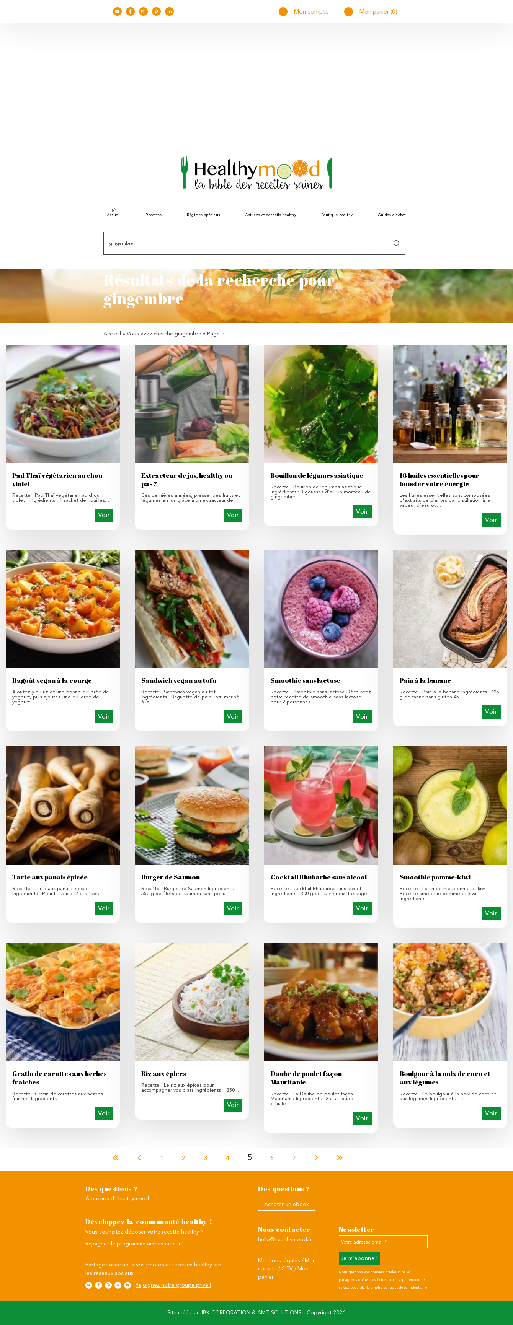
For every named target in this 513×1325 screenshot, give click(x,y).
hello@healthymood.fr (285, 1239)
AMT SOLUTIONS (279, 1312)
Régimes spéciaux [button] (204, 214)
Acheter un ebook (286, 1204)
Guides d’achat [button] (392, 214)
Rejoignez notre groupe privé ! (173, 1285)
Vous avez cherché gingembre (164, 333)
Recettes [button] (153, 214)
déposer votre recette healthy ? (164, 1232)
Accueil (114, 214)
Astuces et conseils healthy (270, 214)
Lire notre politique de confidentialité (397, 1287)
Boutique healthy (337, 214)
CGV (287, 1268)
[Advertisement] (256, 85)
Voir (104, 515)
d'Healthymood (130, 1198)
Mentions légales (279, 1260)
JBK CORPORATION (225, 1312)
